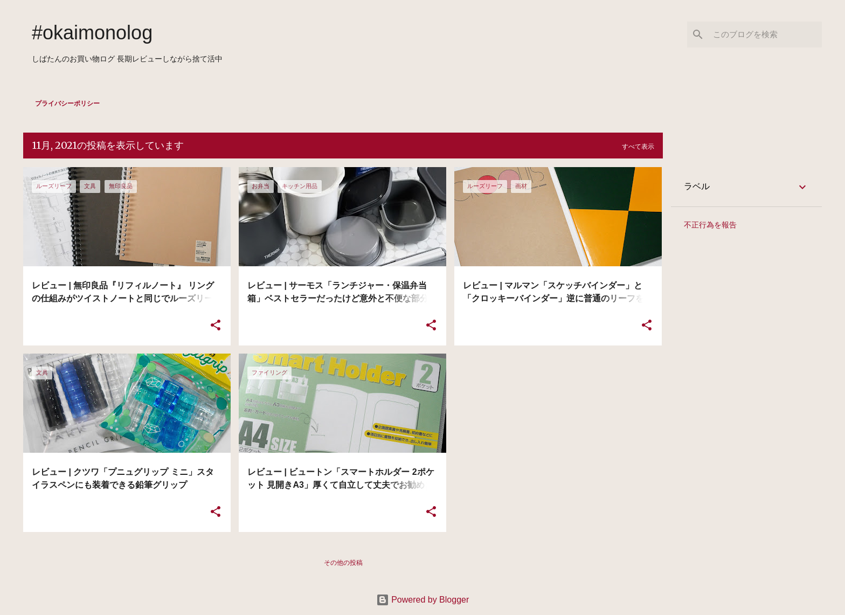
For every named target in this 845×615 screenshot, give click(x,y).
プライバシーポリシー (67, 103)
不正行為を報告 (710, 224)
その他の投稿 (343, 562)
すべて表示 (638, 146)
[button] (215, 326)
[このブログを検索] (765, 34)
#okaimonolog (92, 33)
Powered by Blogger (422, 599)
